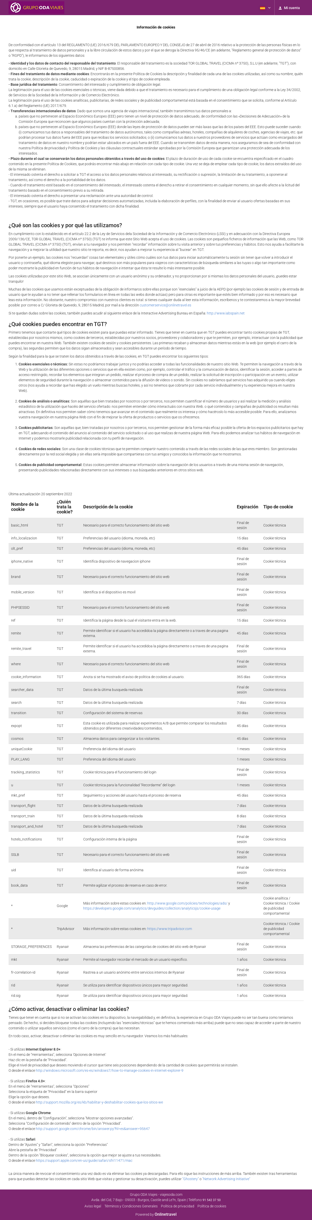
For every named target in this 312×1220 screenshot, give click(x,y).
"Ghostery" (190, 1179)
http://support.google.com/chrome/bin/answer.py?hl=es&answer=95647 (93, 1129)
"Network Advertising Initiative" (226, 1179)
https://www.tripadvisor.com (169, 929)
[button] (264, 7)
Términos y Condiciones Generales (131, 1206)
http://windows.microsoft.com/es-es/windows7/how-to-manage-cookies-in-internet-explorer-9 (109, 1070)
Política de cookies (211, 1206)
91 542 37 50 (212, 1200)
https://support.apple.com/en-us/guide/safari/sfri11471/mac (84, 1160)
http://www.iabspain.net (226, 313)
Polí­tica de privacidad (177, 1206)
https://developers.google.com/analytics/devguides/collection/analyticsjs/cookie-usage (151, 908)
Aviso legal (92, 1206)
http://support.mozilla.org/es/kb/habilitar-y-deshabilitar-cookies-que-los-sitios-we (99, 1102)
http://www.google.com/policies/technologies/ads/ (187, 903)
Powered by (156, 1214)
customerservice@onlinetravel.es (165, 305)
